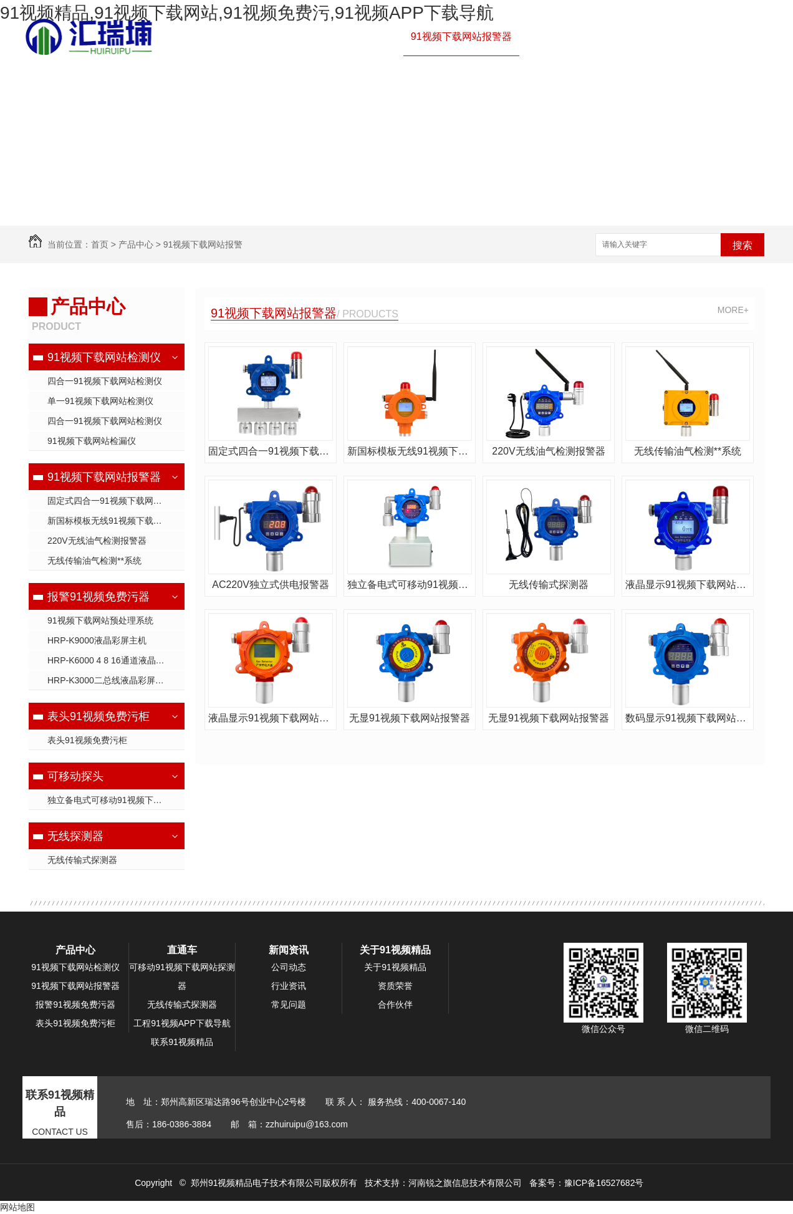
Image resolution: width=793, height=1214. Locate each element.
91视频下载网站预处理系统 (100, 620)
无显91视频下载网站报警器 (409, 718)
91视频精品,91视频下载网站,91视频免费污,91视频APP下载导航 (247, 12)
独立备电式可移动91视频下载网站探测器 (116, 800)
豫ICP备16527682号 (604, 1183)
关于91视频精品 (275, 111)
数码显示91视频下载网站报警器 (687, 718)
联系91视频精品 (361, 111)
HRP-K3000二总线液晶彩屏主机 (110, 680)
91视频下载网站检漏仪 (91, 441)
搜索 (742, 245)
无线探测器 (75, 836)
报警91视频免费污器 (572, 36)
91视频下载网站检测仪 (345, 36)
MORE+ (733, 310)
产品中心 (652, 36)
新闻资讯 (672, 74)
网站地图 (17, 1207)
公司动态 (288, 967)
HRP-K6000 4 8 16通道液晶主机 (110, 660)
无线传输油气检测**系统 (94, 561)
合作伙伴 (395, 1004)
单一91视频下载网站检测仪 (100, 401)
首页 (99, 244)
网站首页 (260, 36)
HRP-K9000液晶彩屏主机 (97, 640)
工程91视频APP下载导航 (582, 74)
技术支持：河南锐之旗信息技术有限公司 (443, 1183)
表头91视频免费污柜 (98, 716)
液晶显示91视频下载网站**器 (687, 584)
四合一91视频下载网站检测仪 (104, 381)
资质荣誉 (395, 986)
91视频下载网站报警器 (461, 36)
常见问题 (288, 1004)
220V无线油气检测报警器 (97, 541)
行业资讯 (288, 986)
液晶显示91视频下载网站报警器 (270, 718)
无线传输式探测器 (82, 860)
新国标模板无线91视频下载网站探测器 (116, 521)
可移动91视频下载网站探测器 (182, 976)
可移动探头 (75, 776)
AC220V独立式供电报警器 (270, 584)
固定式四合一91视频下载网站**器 (112, 501)
